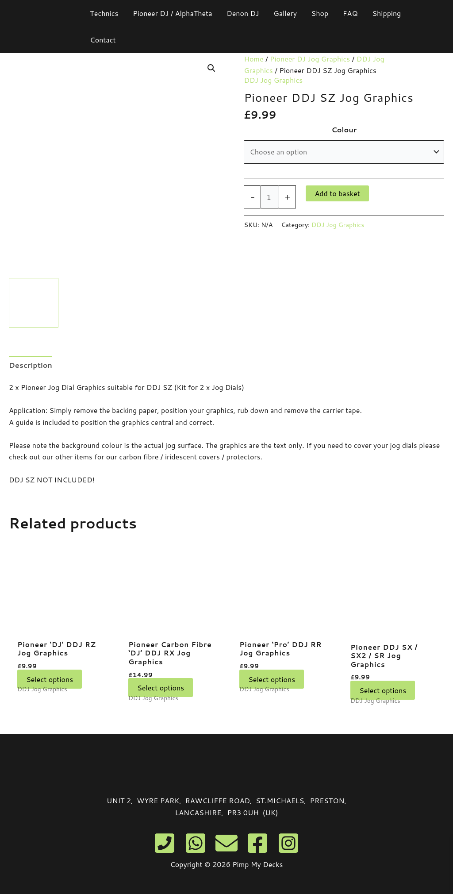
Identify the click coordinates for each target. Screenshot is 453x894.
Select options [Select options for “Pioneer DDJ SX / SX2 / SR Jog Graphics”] (382, 692)
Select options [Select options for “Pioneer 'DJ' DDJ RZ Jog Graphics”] (49, 680)
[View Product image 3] (146, 303)
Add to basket (337, 193)
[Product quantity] (270, 196)
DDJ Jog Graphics (273, 80)
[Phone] (164, 843)
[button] (211, 68)
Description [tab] (30, 365)
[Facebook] (257, 843)
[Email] (226, 843)
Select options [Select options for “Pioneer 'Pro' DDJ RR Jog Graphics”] (271, 680)
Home (253, 59)
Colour (344, 129)
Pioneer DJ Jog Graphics (310, 59)
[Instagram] (288, 843)
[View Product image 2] (90, 303)
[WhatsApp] (195, 843)
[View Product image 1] (33, 303)
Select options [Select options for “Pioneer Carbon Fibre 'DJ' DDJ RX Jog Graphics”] (160, 689)
